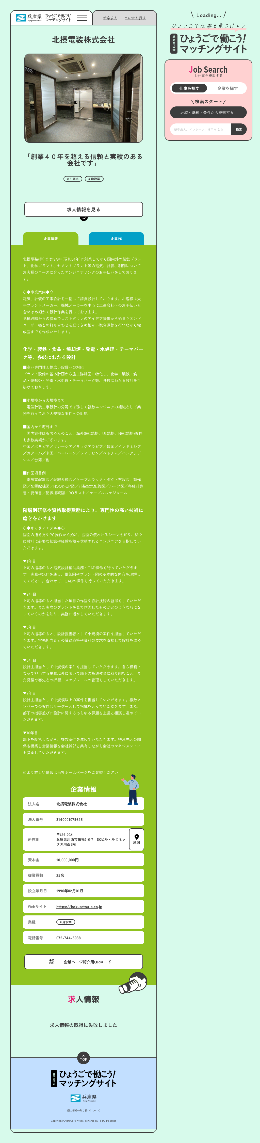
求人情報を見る (83, 209)
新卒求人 (110, 18)
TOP (83, 1058)
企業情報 (50, 238)
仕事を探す (189, 88)
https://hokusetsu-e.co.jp (79, 906)
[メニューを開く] (208, 112)
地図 (136, 842)
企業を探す (227, 88)
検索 (239, 129)
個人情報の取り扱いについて (83, 1110)
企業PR (116, 238)
